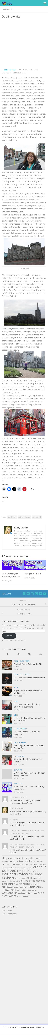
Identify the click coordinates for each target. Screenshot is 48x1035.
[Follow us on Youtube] (44, 593)
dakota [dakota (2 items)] (35, 871)
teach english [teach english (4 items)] (36, 886)
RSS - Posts (7, 910)
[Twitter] (28, 593)
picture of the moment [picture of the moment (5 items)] (32, 880)
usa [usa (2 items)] (18, 890)
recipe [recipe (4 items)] (5, 886)
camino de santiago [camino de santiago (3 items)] (17, 864)
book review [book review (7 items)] (16, 861)
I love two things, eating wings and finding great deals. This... (25, 801)
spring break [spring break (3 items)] (24, 887)
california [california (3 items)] (5, 864)
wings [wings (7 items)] (12, 896)
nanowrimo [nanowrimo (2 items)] (16, 881)
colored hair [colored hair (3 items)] (9, 868)
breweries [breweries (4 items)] (37, 861)
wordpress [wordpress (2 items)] (20, 896)
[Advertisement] (24, 43)
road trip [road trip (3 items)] (11, 887)
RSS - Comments (9, 913)
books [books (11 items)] (28, 861)
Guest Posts (24, 661)
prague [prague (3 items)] (38, 884)
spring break (37, 517)
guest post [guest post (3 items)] (37, 878)
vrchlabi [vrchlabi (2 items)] (34, 890)
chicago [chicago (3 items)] (29, 864)
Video (16, 715)
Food (16, 661)
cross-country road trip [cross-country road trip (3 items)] (24, 868)
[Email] (40, 593)
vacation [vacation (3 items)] (23, 890)
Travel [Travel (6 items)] (12, 889)
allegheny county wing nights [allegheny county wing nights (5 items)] (17, 858)
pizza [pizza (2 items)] (32, 884)
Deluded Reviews (20, 729)
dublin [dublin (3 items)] (24, 878)
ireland (27, 517)
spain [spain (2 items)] (17, 887)
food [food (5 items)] (29, 877)
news (16, 701)
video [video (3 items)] (29, 890)
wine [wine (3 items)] (36, 893)
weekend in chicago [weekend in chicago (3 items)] (26, 893)
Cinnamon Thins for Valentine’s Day (29, 677)
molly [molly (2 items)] (10, 881)
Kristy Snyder (10, 70)
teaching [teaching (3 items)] (5, 890)
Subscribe (9, 635)
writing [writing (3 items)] (26, 896)
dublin (20, 517)
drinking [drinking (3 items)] (18, 878)
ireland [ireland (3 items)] (4, 881)
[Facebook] (24, 593)
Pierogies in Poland (32, 573)
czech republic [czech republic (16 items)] (20, 870)
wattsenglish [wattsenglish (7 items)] (10, 893)
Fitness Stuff (19, 756)
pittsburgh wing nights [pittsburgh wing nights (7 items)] (16, 883)
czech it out (8, 9)
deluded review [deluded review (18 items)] (15, 874)
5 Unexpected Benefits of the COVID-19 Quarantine (27, 705)
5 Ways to (18, 770)
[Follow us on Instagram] (32, 593)
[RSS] (36, 593)
